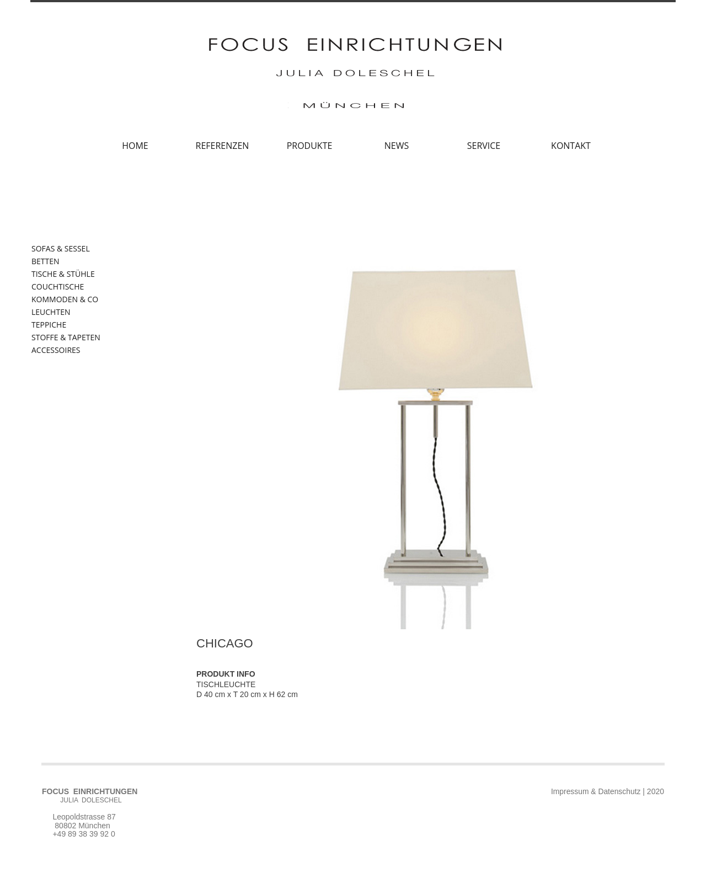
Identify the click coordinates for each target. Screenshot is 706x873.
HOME (135, 146)
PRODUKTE (310, 146)
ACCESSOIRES (56, 350)
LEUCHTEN (50, 312)
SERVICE (484, 146)
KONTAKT (571, 146)
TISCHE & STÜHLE (63, 274)
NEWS (396, 146)
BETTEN (45, 261)
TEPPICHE (48, 325)
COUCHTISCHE (57, 287)
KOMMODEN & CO (64, 299)
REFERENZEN (222, 146)
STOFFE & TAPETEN (65, 337)
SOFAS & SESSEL (60, 249)
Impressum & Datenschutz (595, 791)
